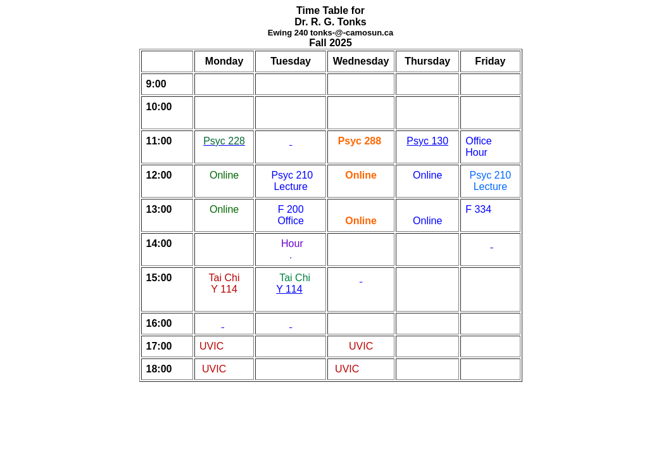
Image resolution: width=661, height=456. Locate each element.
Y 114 (289, 289)
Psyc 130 (427, 141)
